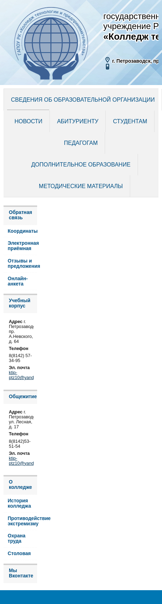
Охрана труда (16, 538)
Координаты (22, 231)
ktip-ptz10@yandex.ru (26, 375)
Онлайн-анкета (18, 281)
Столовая (19, 553)
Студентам (130, 121)
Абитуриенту (77, 121)
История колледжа (19, 503)
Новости (28, 121)
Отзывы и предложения (22, 263)
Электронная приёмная (22, 246)
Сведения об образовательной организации (83, 100)
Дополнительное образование (81, 165)
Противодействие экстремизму (22, 521)
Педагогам (81, 143)
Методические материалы (81, 186)
